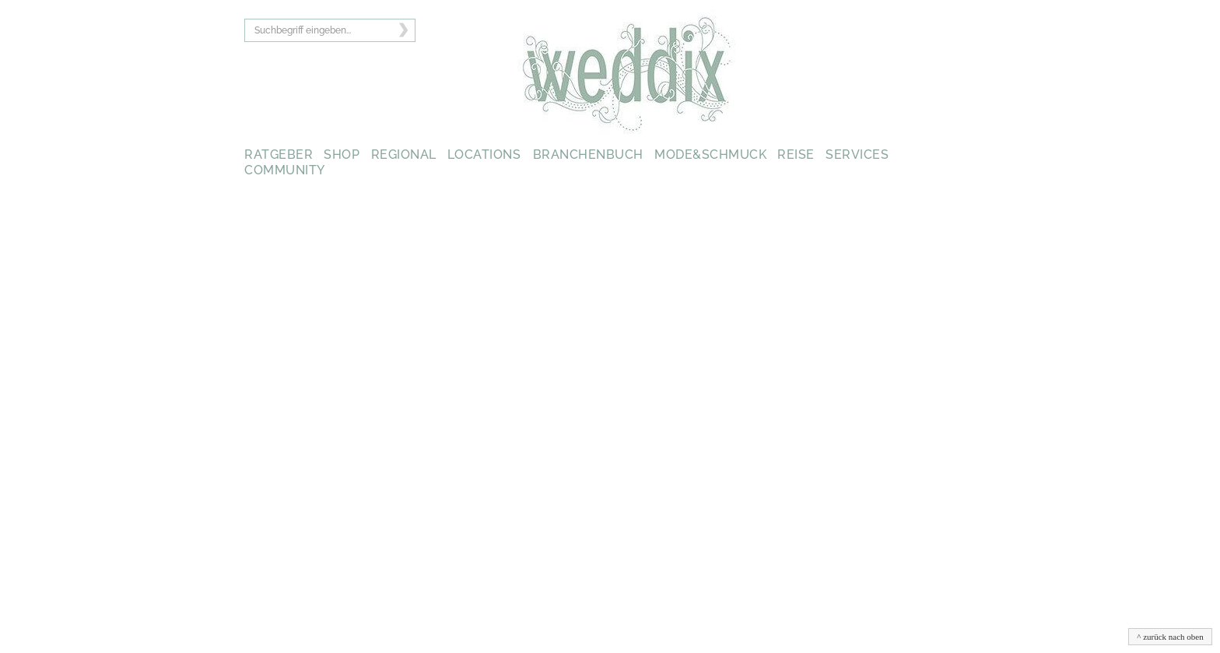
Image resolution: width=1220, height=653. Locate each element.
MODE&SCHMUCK (710, 154)
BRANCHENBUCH (588, 154)
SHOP (341, 154)
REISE (796, 154)
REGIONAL (403, 154)
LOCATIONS (484, 154)
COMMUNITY (284, 170)
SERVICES (857, 154)
